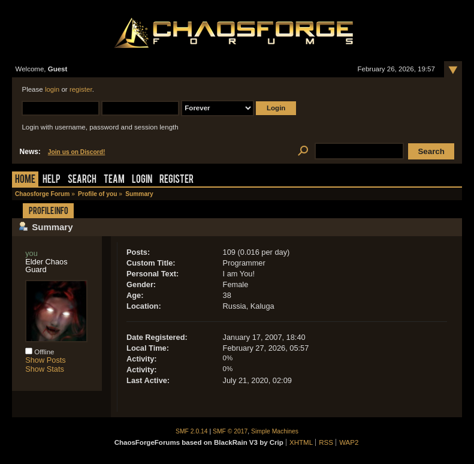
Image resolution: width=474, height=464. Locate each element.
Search (82, 180)
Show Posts (45, 359)
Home (25, 180)
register (81, 89)
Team (114, 180)
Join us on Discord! (76, 152)
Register (176, 180)
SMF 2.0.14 (192, 431)
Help (52, 180)
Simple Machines (274, 431)
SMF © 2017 (230, 431)
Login (142, 180)
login (52, 89)
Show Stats (44, 368)
